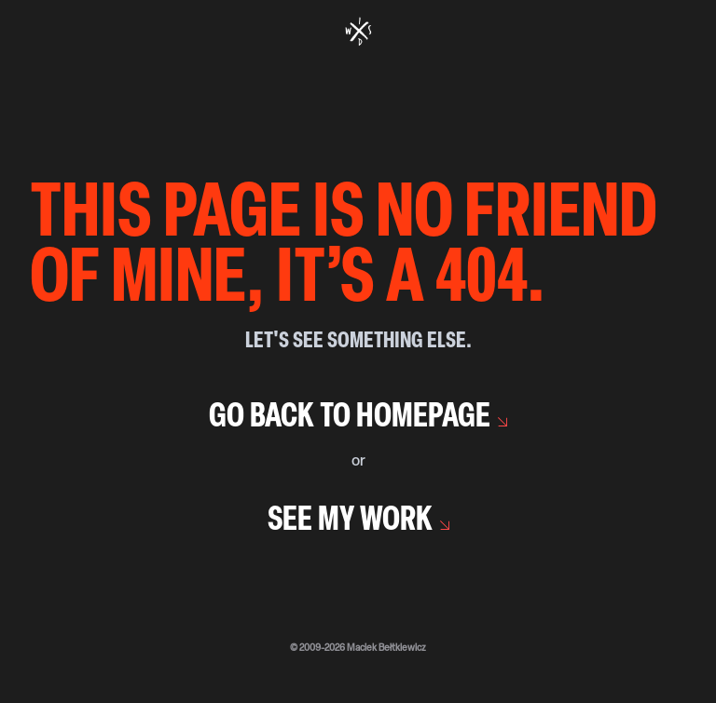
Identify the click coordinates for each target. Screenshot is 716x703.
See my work (350, 521)
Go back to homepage (349, 418)
